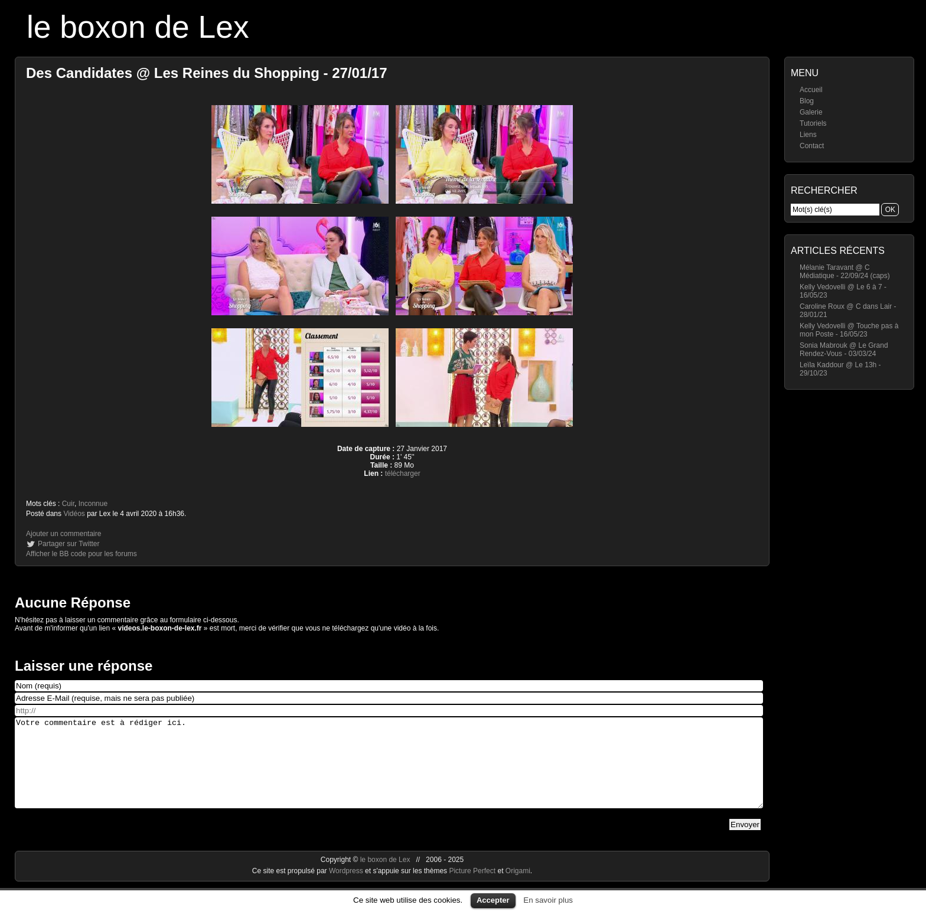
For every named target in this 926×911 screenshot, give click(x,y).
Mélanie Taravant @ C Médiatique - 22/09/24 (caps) (845, 271)
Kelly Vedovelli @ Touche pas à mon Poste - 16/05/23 (849, 330)
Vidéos (73, 514)
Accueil (811, 90)
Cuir (68, 503)
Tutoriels (813, 123)
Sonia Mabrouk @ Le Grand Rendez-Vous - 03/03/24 (844, 349)
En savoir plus (548, 900)
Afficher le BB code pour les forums (81, 554)
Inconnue (93, 503)
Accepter (493, 900)
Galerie (811, 112)
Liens (808, 134)
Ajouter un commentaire (63, 534)
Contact (812, 146)
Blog (807, 101)
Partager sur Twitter (68, 544)
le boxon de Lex (138, 26)
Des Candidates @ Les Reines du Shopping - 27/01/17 (206, 73)
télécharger (402, 473)
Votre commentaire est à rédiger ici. (389, 771)
